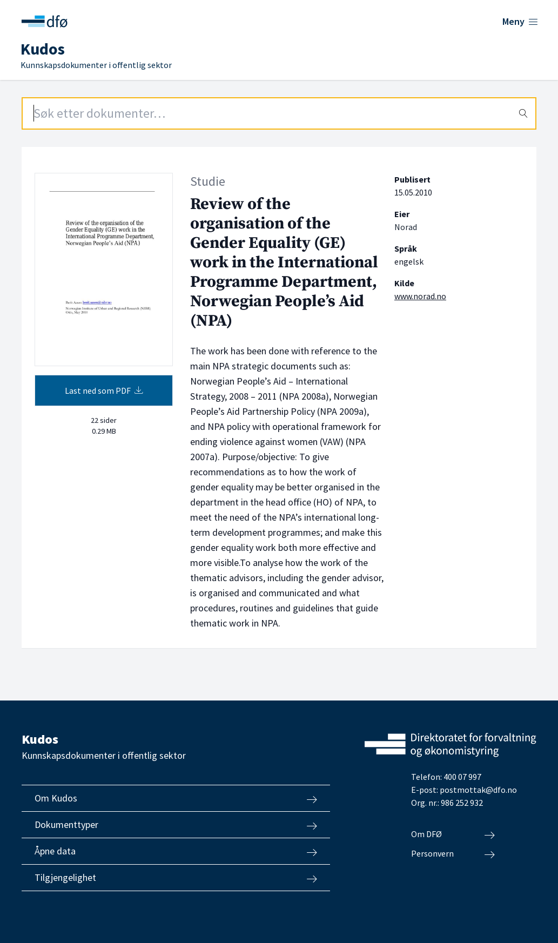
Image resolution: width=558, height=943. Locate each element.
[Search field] (279, 113)
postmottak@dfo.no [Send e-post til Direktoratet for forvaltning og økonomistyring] (478, 789)
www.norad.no (420, 296)
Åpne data (176, 851)
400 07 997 (462, 776)
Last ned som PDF (104, 390)
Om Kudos (176, 798)
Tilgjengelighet (176, 877)
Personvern (452, 854)
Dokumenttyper (176, 824)
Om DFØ (452, 834)
